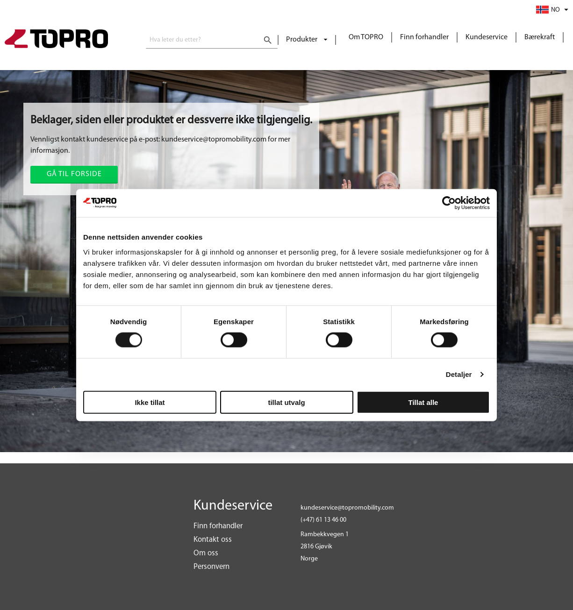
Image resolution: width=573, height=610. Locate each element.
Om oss (205, 553)
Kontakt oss (212, 540)
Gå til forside (74, 174)
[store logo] (56, 39)
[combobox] (212, 40)
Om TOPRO (366, 37)
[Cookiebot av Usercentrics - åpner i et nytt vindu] (449, 203)
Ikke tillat (150, 402)
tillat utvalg (286, 402)
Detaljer (459, 374)
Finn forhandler (424, 37)
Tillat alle (423, 402)
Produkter (302, 39)
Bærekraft (539, 37)
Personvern (211, 567)
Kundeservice (487, 37)
